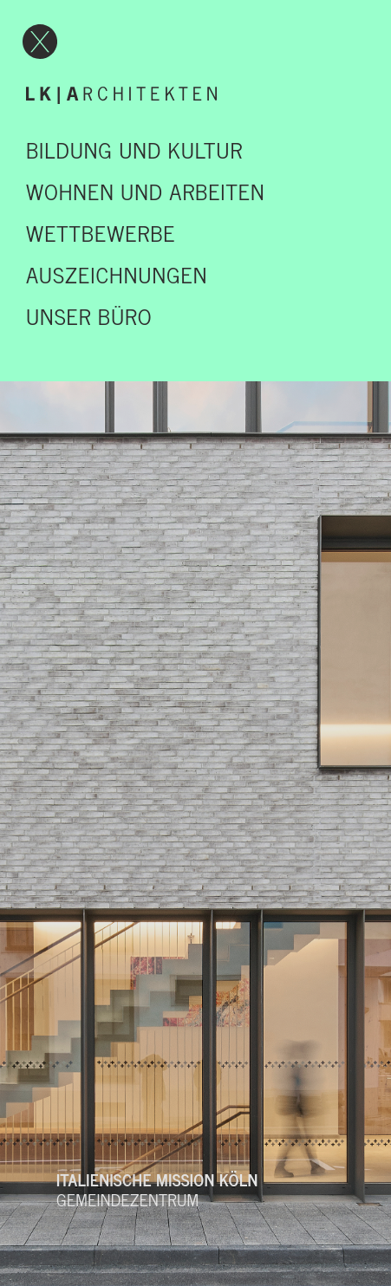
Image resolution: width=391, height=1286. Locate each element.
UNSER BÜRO (89, 315)
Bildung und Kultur (134, 149)
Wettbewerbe (100, 232)
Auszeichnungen (116, 274)
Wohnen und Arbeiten (145, 190)
